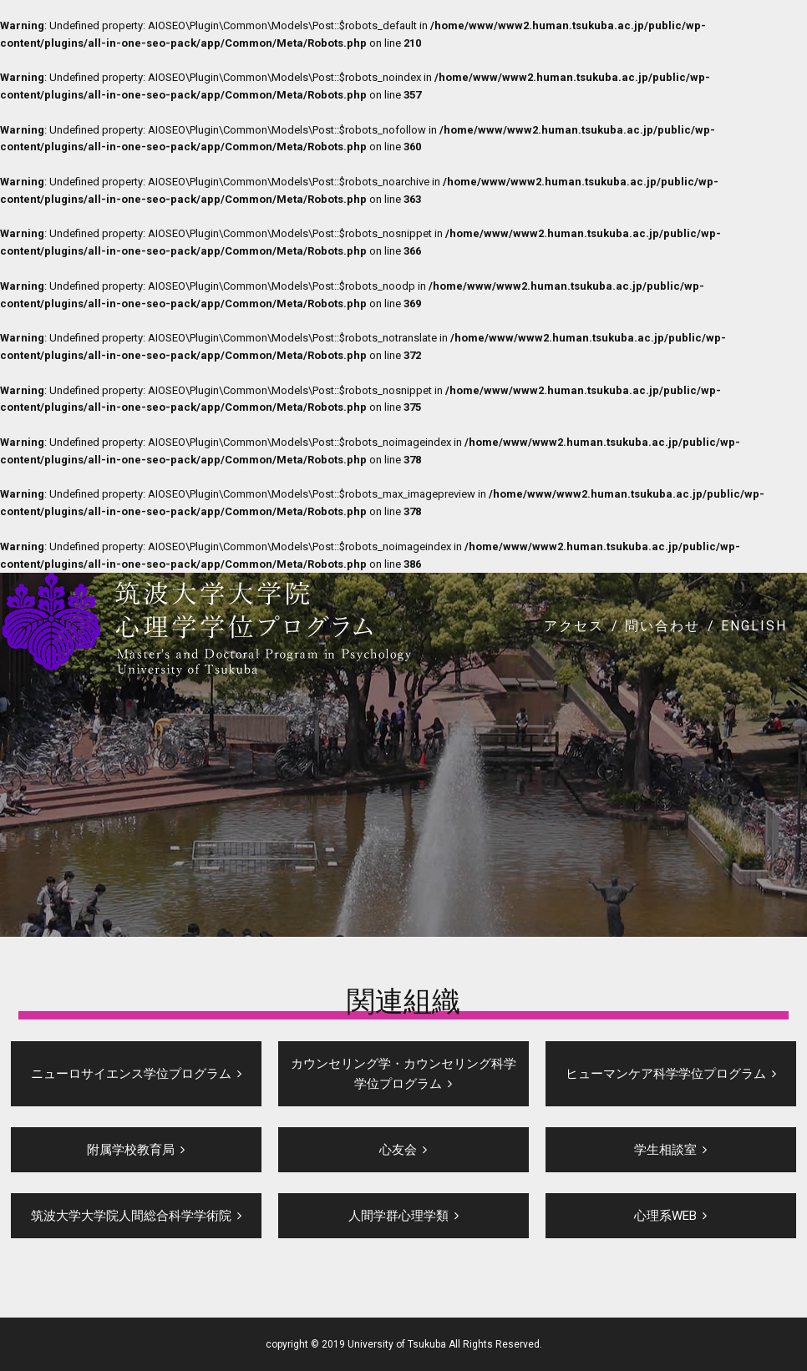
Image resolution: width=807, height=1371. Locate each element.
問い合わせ (662, 626)
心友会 (398, 1149)
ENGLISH (754, 626)
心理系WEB (665, 1215)
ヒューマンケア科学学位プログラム (666, 1073)
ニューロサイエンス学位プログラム (131, 1073)
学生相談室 (665, 1149)
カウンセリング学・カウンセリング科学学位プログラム (403, 1073)
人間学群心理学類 (398, 1215)
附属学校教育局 (131, 1149)
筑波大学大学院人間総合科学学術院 (131, 1215)
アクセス (574, 626)
